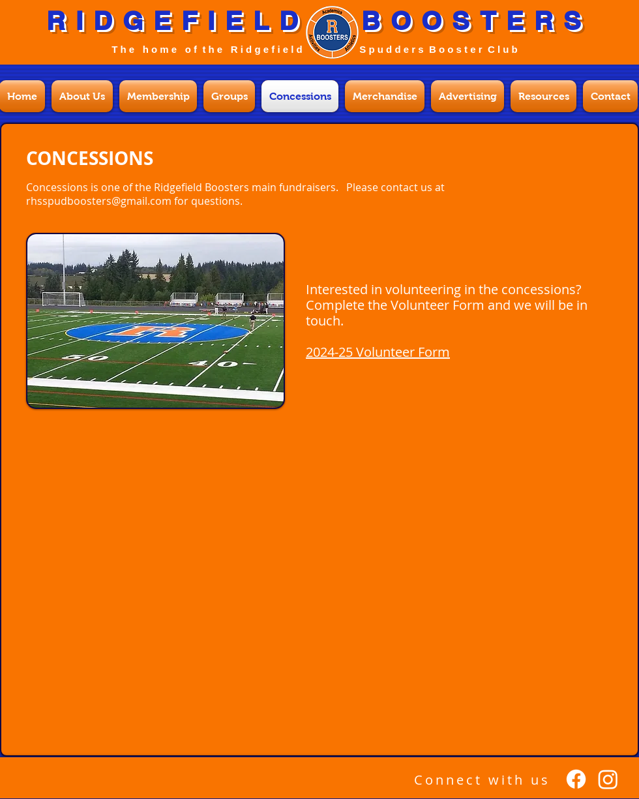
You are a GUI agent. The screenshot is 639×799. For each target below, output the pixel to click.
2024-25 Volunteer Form (378, 352)
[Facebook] (576, 779)
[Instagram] (608, 779)
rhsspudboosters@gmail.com (98, 201)
